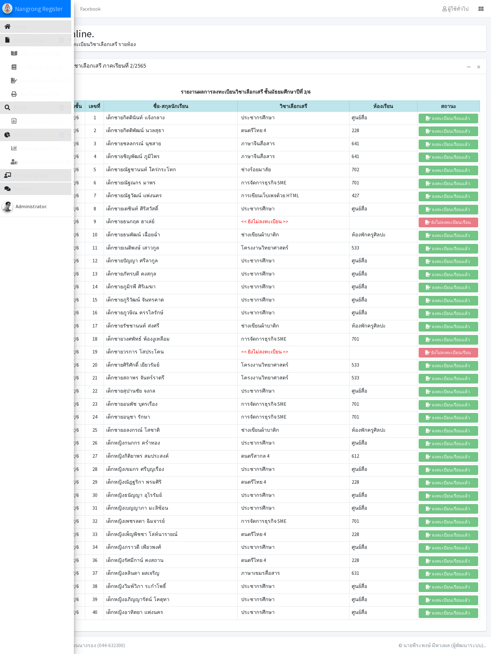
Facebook (168, 9)
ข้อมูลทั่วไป (135, 9)
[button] (88, 9)
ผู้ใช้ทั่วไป (455, 9)
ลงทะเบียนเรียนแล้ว (448, 118)
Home (106, 9)
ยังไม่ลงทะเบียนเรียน (448, 222)
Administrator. (35, 206)
